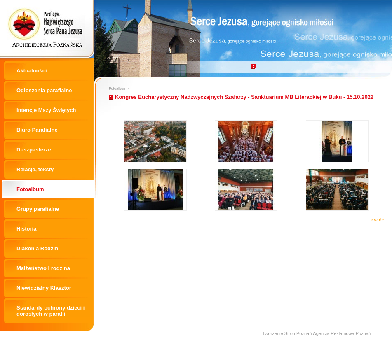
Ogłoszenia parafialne (44, 90)
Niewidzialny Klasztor (43, 288)
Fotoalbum (30, 189)
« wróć (377, 219)
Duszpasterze (33, 150)
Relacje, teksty (35, 169)
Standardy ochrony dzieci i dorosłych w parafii (50, 311)
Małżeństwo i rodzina (43, 268)
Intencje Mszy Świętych (46, 110)
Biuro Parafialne (37, 130)
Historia (26, 229)
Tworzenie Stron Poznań (287, 333)
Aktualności (31, 71)
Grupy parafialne (37, 209)
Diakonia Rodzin (37, 248)
